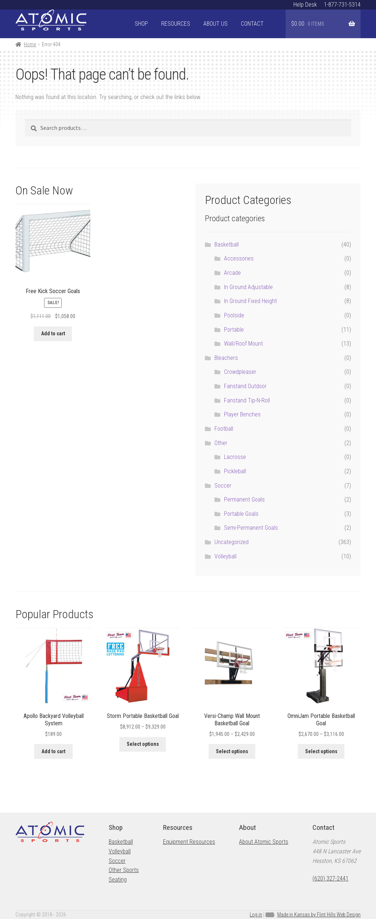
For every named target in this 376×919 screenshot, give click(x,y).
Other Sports (124, 870)
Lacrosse (235, 456)
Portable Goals (241, 513)
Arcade (232, 272)
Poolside (234, 315)
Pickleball (235, 471)
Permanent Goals (244, 499)
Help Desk (305, 4)
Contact (252, 23)
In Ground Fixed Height (250, 301)
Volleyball (225, 556)
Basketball (226, 244)
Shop (141, 23)
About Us (215, 23)
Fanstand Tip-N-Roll (247, 400)
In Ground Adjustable (248, 287)
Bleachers (226, 357)
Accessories (239, 258)
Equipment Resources (189, 841)
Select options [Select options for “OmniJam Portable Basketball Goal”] (321, 751)
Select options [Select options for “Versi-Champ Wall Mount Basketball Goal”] (232, 751)
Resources (175, 23)
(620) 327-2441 (330, 878)
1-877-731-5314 (342, 4)
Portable (234, 329)
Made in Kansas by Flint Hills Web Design (319, 915)
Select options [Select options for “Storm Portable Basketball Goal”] (143, 744)
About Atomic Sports (263, 841)
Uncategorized (231, 542)
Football (223, 428)
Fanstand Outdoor (245, 386)
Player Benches (242, 414)
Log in (256, 915)
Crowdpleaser (240, 371)
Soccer (222, 485)
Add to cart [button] (53, 333)
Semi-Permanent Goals (251, 527)
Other (220, 443)
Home (30, 44)
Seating (118, 879)
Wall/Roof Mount (243, 343)
